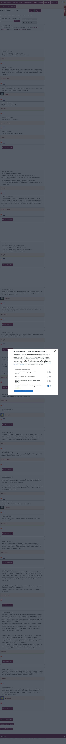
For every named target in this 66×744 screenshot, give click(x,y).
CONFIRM (23, 390)
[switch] (49, 372)
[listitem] (33, 369)
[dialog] (33, 372)
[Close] (55, 351)
